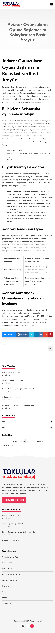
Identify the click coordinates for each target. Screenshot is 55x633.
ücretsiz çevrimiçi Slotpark (12, 380)
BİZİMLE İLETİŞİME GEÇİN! (14, 500)
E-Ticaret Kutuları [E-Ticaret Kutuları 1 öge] (18, 441)
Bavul (4, 592)
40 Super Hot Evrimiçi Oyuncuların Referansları (20, 405)
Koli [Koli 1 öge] (29, 441)
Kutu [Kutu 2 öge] (6, 441)
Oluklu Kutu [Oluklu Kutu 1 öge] (8, 446)
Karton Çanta (7, 563)
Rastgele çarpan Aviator (11, 372)
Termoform (6, 603)
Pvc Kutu (5, 586)
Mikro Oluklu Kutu (9, 580)
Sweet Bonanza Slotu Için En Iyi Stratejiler (18, 389)
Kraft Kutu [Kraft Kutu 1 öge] (38, 441)
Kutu (4, 427)
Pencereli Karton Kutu (11, 574)
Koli (3, 421)
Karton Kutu (7, 568)
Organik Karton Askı (10, 557)
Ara (3, 344)
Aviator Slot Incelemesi (11, 397)
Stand (4, 598)
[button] (51, 4)
